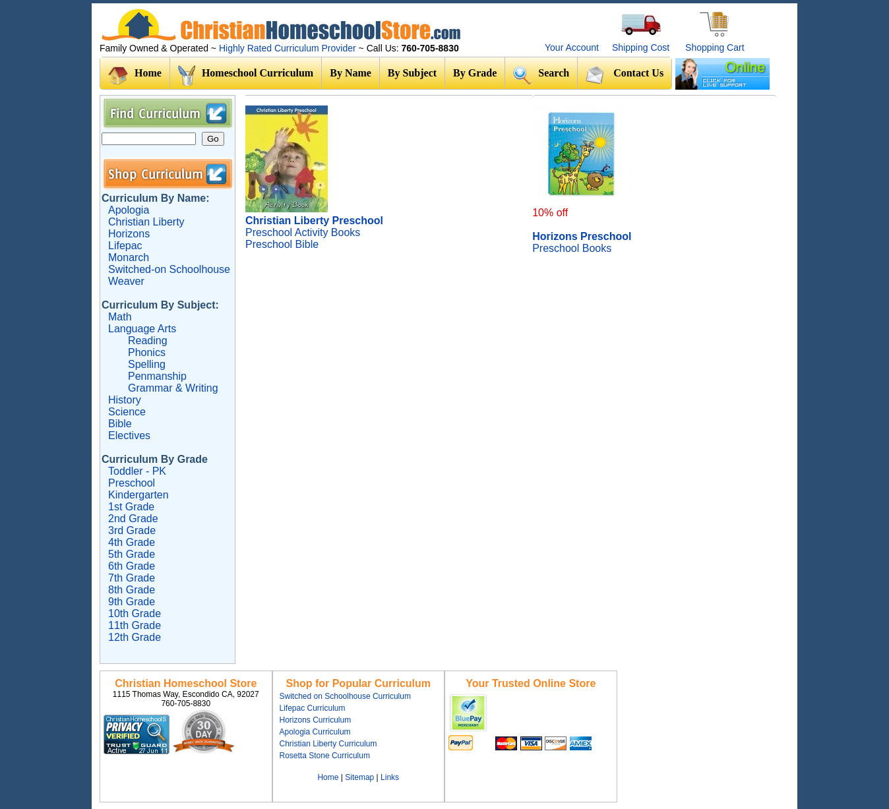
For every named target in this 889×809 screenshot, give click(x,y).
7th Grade (131, 578)
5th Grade (131, 554)
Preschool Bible (282, 244)
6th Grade (131, 566)
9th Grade (131, 601)
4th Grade (131, 542)
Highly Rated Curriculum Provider (289, 48)
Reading (148, 340)
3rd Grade (132, 530)
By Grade (475, 72)
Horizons (129, 233)
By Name (350, 72)
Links (390, 777)
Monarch (128, 257)
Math (120, 316)
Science (127, 411)
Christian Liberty (146, 221)
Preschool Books (571, 248)
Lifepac (125, 245)
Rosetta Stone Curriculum (325, 755)
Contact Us (624, 74)
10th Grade (134, 613)
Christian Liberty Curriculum (328, 743)
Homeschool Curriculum (245, 75)
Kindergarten (138, 494)
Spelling (147, 364)
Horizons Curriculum (316, 720)
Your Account (572, 47)
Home (135, 76)
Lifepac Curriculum (313, 708)
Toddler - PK (137, 471)
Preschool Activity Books (302, 232)
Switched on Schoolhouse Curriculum (345, 696)
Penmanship (157, 376)
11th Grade (134, 625)
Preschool (131, 483)
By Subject (412, 72)
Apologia (128, 210)
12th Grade (134, 637)
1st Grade (131, 506)
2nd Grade (133, 518)
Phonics (147, 352)
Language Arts (142, 328)
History (124, 399)
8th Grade (131, 589)
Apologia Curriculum (315, 731)
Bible (120, 423)
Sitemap (359, 777)
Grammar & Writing (173, 388)
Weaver (126, 281)
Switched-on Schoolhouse (169, 269)
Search (541, 74)
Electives (129, 435)
